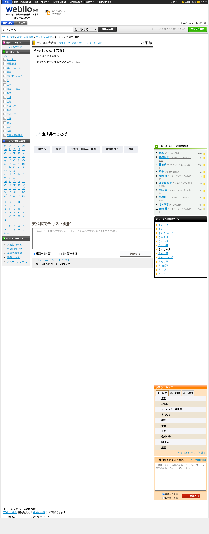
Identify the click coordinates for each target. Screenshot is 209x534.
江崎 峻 (163, 175)
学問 (9, 93)
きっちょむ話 (165, 257)
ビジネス (11, 59)
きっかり (163, 245)
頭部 (58, 149)
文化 (9, 97)
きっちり (163, 261)
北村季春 (164, 204)
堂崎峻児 (164, 157)
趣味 (9, 110)
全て (5, 56)
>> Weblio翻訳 (198, 460)
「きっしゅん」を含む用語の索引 (53, 260)
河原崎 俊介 (165, 183)
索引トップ (64, 43)
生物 (9, 118)
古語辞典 (90, 2)
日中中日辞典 (59, 2)
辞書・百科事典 (25, 37)
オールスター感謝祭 (171, 409)
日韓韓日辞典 (76, 2)
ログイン (175, 2)
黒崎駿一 (164, 197)
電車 (9, 72)
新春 (49, 61)
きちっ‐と (163, 225)
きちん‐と (163, 237)
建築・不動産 (14, 89)
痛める (42, 149)
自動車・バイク (15, 76)
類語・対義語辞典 (22, 2)
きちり (162, 229)
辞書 (7, 2)
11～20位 (175, 392)
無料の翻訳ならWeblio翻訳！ (58, 12)
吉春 (161, 153)
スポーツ (11, 114)
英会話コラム (14, 244)
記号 (6, 233)
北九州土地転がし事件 (83, 149)
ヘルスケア (12, 106)
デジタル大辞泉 (44, 37)
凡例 (100, 43)
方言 (9, 131)
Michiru (165, 442)
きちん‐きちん (166, 233)
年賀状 (58, 61)
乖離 (163, 425)
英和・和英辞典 (42, 2)
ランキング (90, 43)
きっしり (163, 253)
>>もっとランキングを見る (192, 452)
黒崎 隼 (163, 190)
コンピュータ (14, 68)
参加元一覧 (201, 23)
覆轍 (130, 149)
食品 (9, 122)
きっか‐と (163, 241)
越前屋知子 (112, 149)
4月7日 (164, 404)
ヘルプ (204, 2)
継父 (163, 398)
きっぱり (163, 265)
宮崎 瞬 (163, 208)
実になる (166, 414)
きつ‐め (162, 269)
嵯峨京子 (166, 436)
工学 (9, 84)
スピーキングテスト (18, 261)
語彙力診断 (13, 257)
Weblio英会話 (14, 248)
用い (71, 61)
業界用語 (11, 63)
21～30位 (188, 392)
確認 (163, 420)
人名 (9, 127)
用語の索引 (77, 43)
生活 (9, 101)
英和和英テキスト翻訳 (51, 223)
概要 (163, 447)
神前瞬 (162, 164)
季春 (161, 171)
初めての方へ (187, 23)
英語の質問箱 (14, 253)
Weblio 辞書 (190, 2)
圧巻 (163, 431)
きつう (162, 273)
